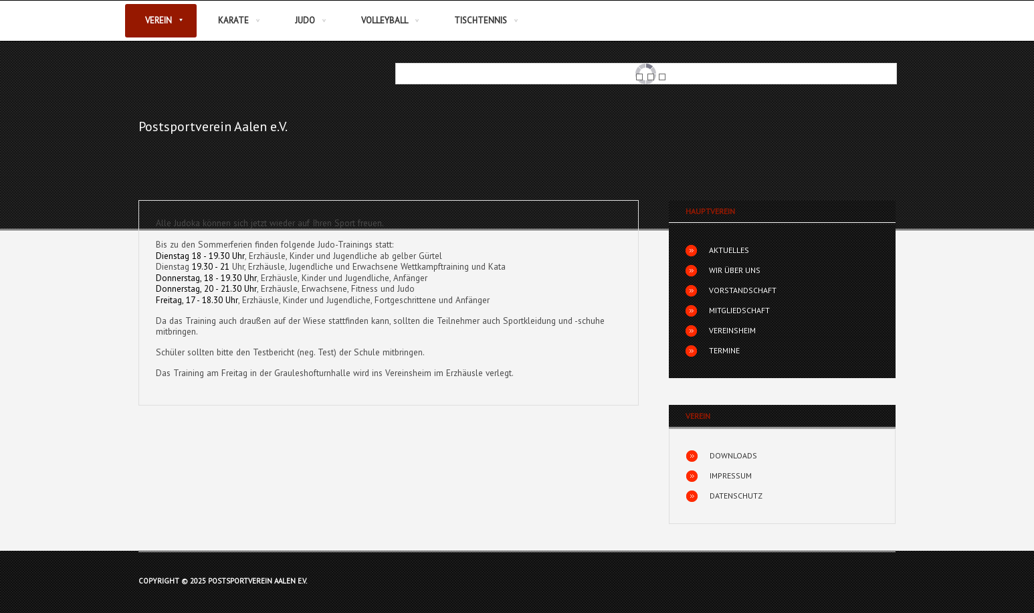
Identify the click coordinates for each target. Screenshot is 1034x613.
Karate (233, 20)
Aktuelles (729, 250)
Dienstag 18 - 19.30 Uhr (200, 256)
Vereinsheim (732, 330)
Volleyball (384, 20)
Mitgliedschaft (739, 310)
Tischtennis (480, 20)
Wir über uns (734, 270)
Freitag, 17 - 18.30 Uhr (197, 300)
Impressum (731, 475)
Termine (724, 350)
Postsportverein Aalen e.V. (213, 126)
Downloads (733, 455)
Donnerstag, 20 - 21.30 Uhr (206, 288)
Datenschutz (736, 496)
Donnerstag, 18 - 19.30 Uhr (206, 278)
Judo (305, 20)
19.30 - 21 (210, 266)
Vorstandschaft (743, 290)
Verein (158, 20)
